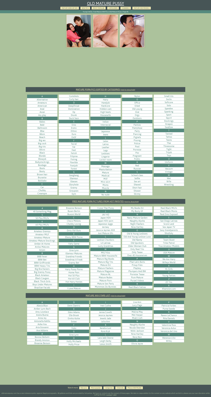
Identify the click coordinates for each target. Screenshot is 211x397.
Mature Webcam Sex (69, 8)
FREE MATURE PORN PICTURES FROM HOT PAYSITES (105, 201)
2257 (115, 395)
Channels (125, 8)
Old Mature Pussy (105, 3)
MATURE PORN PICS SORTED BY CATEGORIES (105, 89)
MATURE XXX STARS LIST (105, 295)
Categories (113, 8)
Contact (109, 395)
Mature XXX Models (141, 8)
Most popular (98, 8)
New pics (85, 8)
